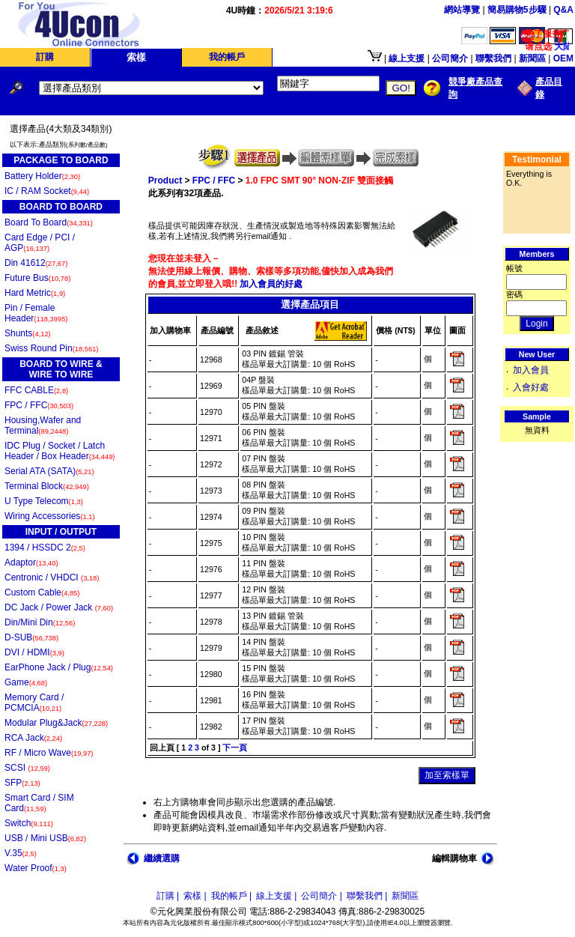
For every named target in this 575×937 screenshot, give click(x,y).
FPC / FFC (38, 405)
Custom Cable (41, 592)
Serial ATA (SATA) (49, 471)
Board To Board (48, 222)
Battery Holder (42, 176)
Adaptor (31, 562)
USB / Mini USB (45, 838)
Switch (28, 823)
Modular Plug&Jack (56, 723)
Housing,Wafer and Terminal (42, 425)
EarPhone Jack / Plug (58, 667)
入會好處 (531, 387)
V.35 (20, 853)
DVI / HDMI (34, 652)
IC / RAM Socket (46, 191)
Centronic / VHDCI (51, 577)
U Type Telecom (43, 501)
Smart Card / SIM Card (39, 802)
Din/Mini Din (39, 622)
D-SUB (31, 637)
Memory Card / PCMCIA (34, 702)
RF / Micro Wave (48, 753)
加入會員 (531, 370)
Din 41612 (35, 263)
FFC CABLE (36, 390)
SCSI (27, 767)
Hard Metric (34, 293)
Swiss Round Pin (51, 348)
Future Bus (37, 278)
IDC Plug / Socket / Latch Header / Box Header (59, 450)
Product (165, 180)
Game (25, 682)
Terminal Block (46, 486)
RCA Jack (33, 738)
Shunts (27, 333)
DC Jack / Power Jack (58, 607)
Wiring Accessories (49, 516)
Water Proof (35, 868)
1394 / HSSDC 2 (44, 547)
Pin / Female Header (35, 313)
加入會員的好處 (269, 284)
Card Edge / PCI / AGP (39, 242)
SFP (22, 782)
